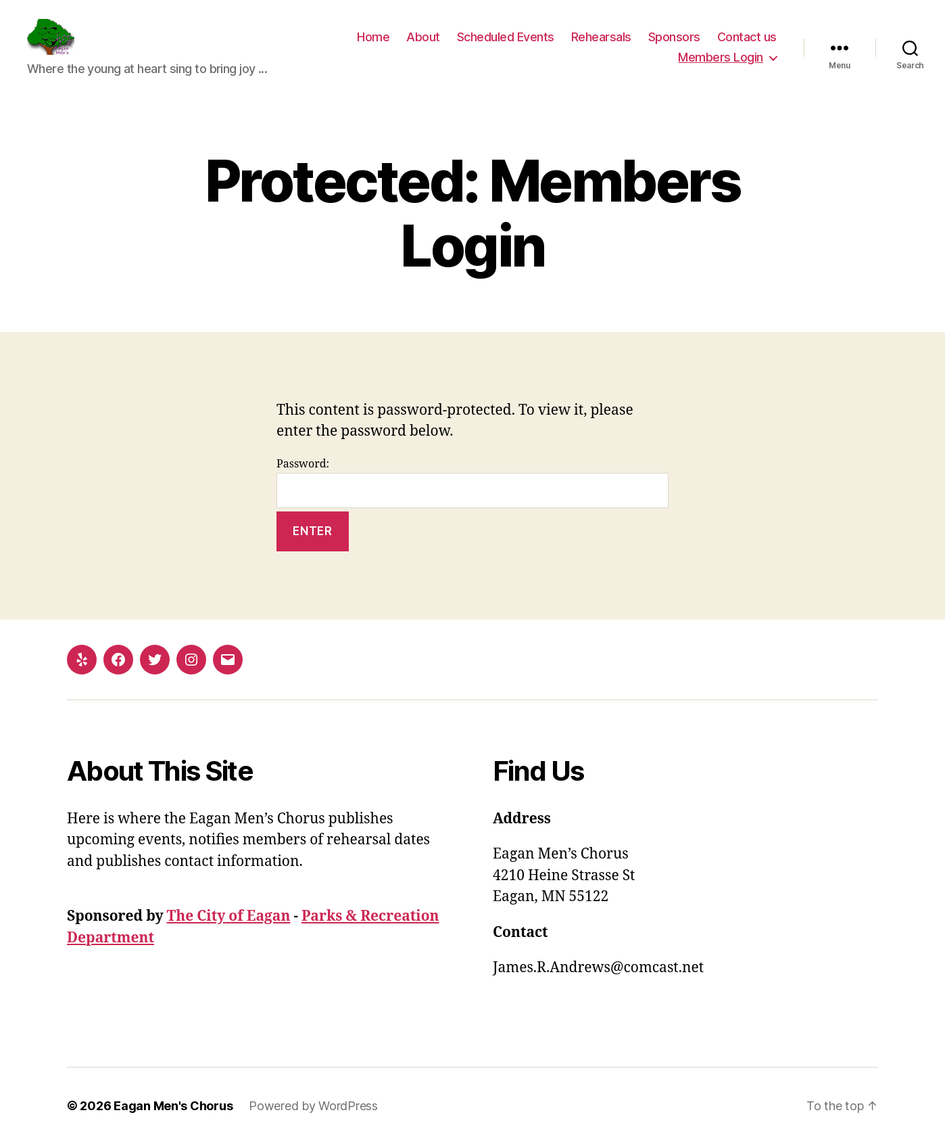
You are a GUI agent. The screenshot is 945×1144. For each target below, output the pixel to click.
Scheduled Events (505, 37)
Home (373, 37)
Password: (472, 482)
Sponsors (674, 37)
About (423, 37)
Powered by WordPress (313, 1106)
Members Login (720, 57)
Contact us (747, 37)
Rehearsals (601, 37)
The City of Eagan (229, 916)
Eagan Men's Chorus (173, 1106)
